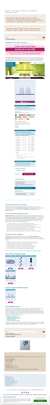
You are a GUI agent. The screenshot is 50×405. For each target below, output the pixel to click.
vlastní (17, 152)
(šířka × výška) (24, 137)
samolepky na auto (4, 397)
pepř (20, 334)
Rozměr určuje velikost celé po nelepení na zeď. (24, 134)
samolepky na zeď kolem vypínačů (13, 320)
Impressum (28, 395)
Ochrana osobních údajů (37, 394)
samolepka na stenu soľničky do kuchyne (33, 250)
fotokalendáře (21, 397)
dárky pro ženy (24, 398)
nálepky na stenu (17, 398)
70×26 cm (18, 147)
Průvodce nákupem (16, 10)
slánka (13, 334)
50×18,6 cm (18, 144)
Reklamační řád (23, 395)
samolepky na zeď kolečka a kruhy (13, 318)
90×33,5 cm (18, 150)
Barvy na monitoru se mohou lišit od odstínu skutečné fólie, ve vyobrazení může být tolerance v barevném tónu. (24, 108)
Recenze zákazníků (9, 12)
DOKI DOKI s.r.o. (24, 389)
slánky (16, 334)
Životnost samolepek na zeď (15, 394)
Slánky (10, 289)
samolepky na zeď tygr (11, 319)
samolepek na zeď (14, 306)
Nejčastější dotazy (33, 10)
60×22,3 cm (18, 145)
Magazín (22, 394)
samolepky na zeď (23, 287)
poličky (10, 334)
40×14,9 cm (18, 142)
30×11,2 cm (18, 139)
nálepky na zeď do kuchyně (12, 316)
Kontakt (15, 12)
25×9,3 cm (18, 137)
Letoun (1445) (41, 323)
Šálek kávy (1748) (34, 323)
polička (7, 334)
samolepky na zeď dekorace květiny (13, 317)
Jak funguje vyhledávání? (10, 39)
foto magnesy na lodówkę (39, 397)
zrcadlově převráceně (20, 170)
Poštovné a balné (24, 10)
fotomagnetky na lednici (13, 397)
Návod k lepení (6, 394)
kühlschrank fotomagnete (29, 397)
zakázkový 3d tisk (31, 398)
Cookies (44, 394)
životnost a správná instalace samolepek (26, 248)
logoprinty (12, 398)
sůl (18, 334)
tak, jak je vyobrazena (20, 168)
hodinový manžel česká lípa (40, 398)
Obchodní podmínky (28, 394)
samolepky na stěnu (20, 254)
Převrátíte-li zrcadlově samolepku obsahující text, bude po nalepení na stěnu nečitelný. (24, 164)
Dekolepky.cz (7, 10)
